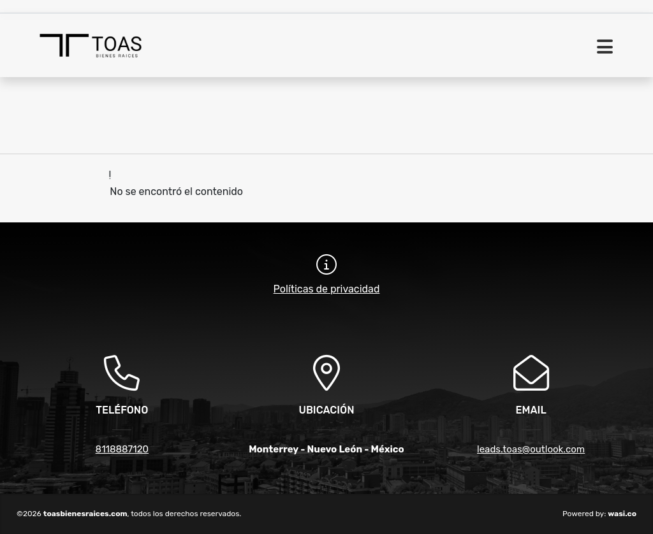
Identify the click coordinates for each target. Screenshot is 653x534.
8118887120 (122, 449)
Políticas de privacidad (327, 289)
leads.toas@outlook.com (531, 449)
